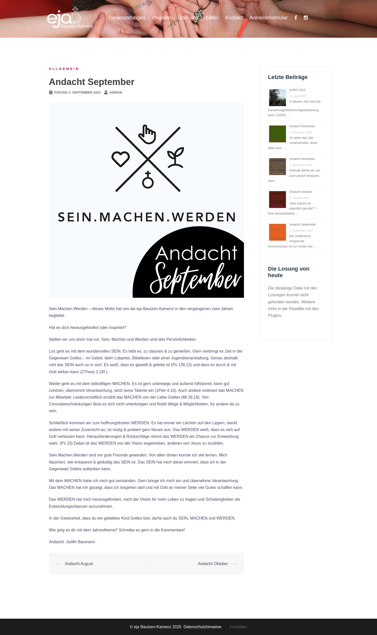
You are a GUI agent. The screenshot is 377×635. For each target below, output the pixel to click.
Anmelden (238, 627)
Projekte (161, 17)
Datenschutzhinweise (206, 627)
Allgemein (64, 69)
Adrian (115, 92)
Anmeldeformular (268, 17)
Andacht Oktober (213, 564)
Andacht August (79, 564)
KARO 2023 (297, 90)
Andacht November (302, 159)
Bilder (211, 17)
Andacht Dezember (302, 126)
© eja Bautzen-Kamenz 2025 (156, 627)
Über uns (188, 17)
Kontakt (233, 17)
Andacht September (302, 224)
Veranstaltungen (127, 17)
